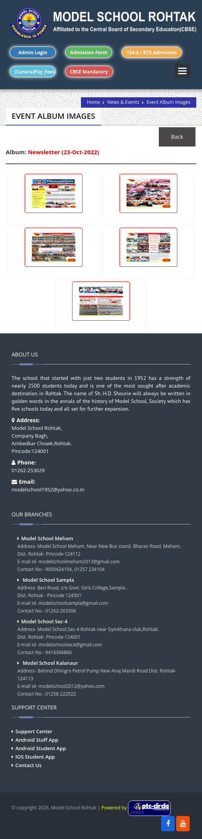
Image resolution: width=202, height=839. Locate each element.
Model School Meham (47, 538)
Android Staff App (36, 739)
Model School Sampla (48, 579)
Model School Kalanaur (50, 662)
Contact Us (28, 765)
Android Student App (40, 748)
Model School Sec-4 (44, 621)
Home (93, 102)
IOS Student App (35, 756)
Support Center (33, 731)
